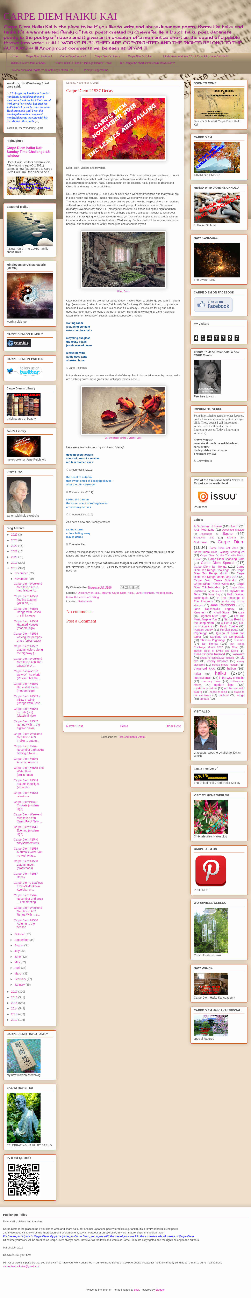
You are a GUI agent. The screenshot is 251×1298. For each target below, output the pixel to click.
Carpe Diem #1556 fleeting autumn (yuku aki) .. (26, 600)
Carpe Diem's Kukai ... (141, 56)
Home (14, 56)
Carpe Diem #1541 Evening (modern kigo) (26, 830)
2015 (14, 1003)
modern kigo (224, 684)
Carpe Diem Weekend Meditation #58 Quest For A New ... (28, 818)
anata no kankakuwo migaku (217, 657)
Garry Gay (214, 594)
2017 (14, 991)
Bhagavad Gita (204, 537)
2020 (14, 557)
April (17, 967)
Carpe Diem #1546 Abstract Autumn (26, 760)
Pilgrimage (200, 633)
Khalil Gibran (222, 612)
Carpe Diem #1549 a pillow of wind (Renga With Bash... (28, 700)
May (17, 962)
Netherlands (85, 601)
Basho (228, 534)
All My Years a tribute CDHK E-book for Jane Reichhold (195, 56)
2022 (14, 545)
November (21, 578)
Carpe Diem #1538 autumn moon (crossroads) (26, 864)
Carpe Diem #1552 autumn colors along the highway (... (28, 649)
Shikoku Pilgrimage (213, 640)
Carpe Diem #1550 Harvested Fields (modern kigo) (26, 687)
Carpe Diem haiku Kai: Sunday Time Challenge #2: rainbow (28, 151)
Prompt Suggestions (96, 70)
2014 (14, 1008)
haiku (131, 592)
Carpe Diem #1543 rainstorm (26, 794)
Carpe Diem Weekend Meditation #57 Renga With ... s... (28, 911)
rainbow (223, 695)
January (20, 984)
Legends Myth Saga (213, 616)
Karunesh (200, 612)
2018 (14, 568)
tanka (69, 597)
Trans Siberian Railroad (209, 654)
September (21, 939)
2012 (14, 1019)
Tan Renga (209, 643)
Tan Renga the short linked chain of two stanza (147, 63)
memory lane (211, 681)
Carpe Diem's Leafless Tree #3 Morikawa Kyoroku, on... (28, 886)
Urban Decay (123, 291)
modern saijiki (164, 592)
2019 (14, 562)
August (19, 945)
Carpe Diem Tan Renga (210, 566)
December (21, 573)
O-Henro (226, 623)
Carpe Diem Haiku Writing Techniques (219, 552)
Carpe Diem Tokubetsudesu (219, 585)
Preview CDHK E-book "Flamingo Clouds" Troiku (83, 63)
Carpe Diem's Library (107, 56)
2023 (14, 540)
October (20, 934)
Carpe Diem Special (217, 563)
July (17, 951)
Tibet (235, 647)
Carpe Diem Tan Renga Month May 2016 (219, 575)
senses (204, 698)
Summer (239, 640)
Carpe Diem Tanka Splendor (215, 580)
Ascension (207, 533)
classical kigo (204, 668)
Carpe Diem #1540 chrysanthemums (26, 841)
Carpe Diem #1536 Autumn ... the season (26, 924)
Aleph (234, 526)
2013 (14, 1014)
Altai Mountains (204, 529)
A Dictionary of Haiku (88, 592)
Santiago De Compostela (227, 636)
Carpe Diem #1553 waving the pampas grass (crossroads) (28, 637)
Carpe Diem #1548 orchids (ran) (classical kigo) (26, 712)
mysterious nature (205, 688)
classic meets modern (225, 664)
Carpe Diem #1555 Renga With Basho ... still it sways (27, 612)
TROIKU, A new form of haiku (28, 63)
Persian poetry (203, 629)
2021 (14, 551)
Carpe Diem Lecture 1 (39, 56)
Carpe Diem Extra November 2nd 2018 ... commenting (28, 899)
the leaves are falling (86, 597)
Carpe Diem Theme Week (211, 583)
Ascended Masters (233, 529)
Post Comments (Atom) (131, 736)
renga (240, 695)
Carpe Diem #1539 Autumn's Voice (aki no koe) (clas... (28, 852)
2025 (14, 534)
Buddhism (200, 542)
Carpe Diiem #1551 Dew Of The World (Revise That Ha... (27, 675)
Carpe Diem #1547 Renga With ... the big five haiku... (27, 725)
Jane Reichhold (145, 592)
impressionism (203, 677)
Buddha (231, 537)
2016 (14, 997)
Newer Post (74, 726)
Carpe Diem (119, 592)
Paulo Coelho (229, 626)
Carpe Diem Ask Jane (223, 548)
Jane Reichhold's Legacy (214, 609)
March (18, 973)
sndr (136, 1289)
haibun (231, 668)
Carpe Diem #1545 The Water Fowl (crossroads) (29, 771)
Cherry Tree (218, 591)
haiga (197, 673)
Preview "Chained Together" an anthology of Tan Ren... (43, 70)
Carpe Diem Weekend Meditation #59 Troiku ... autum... (28, 737)
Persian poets (229, 629)
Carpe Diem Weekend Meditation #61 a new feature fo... (28, 587)
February (20, 979)
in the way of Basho (231, 677)
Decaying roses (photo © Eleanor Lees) (123, 438)
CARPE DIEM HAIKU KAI (60, 16)
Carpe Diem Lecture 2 (73, 56)
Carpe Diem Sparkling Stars (226, 559)
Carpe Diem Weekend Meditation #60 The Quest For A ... (28, 662)
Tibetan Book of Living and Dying (216, 650)
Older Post (173, 726)
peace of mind (218, 692)
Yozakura (238, 654)
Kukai (241, 612)
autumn (106, 592)
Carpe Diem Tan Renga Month (219, 571)
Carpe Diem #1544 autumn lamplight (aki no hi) (26, 784)
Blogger (160, 1289)
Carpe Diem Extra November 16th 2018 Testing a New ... (29, 750)
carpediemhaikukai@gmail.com (21, 1266)
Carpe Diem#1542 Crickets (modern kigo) (26, 805)
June (17, 956)
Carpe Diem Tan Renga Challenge (219, 568)
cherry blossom (217, 661)
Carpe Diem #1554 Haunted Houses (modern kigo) (26, 625)
